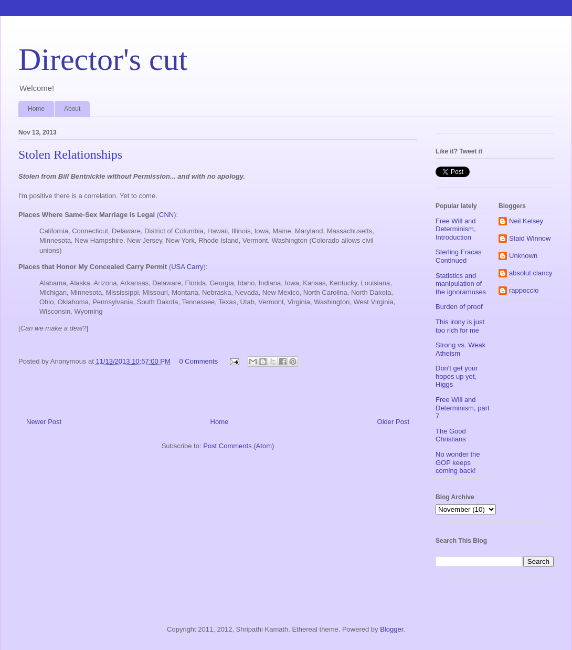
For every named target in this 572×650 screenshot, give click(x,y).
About (72, 108)
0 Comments (198, 361)
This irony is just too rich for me (460, 326)
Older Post (393, 422)
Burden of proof (459, 307)
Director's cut (102, 59)
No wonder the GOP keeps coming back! (458, 462)
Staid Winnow (529, 238)
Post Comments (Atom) (238, 446)
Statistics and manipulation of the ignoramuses (461, 284)
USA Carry (187, 267)
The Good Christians (451, 435)
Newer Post (43, 422)
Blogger (391, 629)
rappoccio (523, 290)
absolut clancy (530, 273)
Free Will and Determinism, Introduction (456, 229)
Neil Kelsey (526, 221)
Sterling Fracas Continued (458, 256)
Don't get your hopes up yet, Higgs (457, 376)
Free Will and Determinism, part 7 (463, 408)
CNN (166, 215)
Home (36, 108)
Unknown (523, 256)
